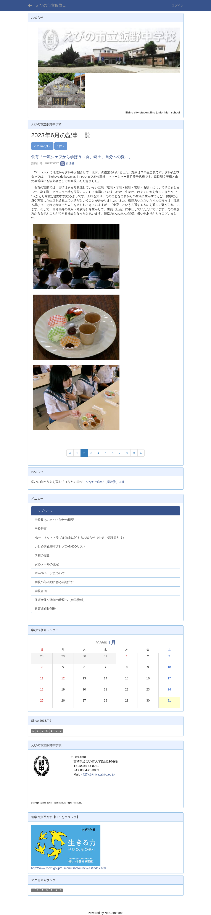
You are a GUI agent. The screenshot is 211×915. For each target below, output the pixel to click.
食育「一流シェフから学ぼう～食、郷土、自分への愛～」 (81, 157)
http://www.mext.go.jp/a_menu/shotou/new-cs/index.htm (68, 868)
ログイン (177, 5)
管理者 (67, 163)
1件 (60, 146)
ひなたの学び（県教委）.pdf (105, 482)
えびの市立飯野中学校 (53, 5)
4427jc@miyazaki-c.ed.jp (98, 774)
